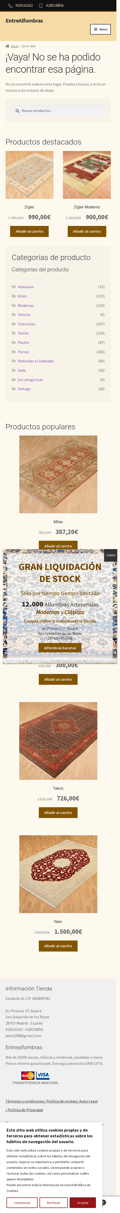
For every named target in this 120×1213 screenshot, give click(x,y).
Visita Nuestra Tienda (76, 621)
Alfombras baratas (60, 647)
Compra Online (38, 621)
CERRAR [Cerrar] (110, 555)
